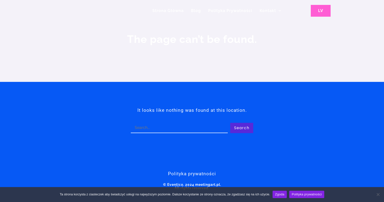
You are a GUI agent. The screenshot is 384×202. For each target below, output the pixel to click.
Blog (196, 10)
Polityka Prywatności (230, 10)
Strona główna (168, 10)
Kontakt (270, 10)
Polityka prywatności (307, 194)
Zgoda (279, 194)
